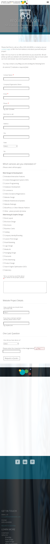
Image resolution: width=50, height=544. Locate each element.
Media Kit (7, 249)
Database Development (11, 187)
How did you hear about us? (11, 340)
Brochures (7, 225)
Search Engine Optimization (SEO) (15, 267)
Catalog (6, 232)
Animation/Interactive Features (14, 176)
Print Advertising (9, 260)
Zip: (4, 151)
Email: (5, 94)
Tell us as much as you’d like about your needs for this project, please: (13, 277)
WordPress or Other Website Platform (16, 208)
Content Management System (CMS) (16, 180)
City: (4, 133)
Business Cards (9, 229)
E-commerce (8, 190)
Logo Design (8, 246)
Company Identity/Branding (12, 235)
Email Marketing (9, 242)
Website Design (9, 197)
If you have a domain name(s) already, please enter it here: (12, 318)
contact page (5, 49)
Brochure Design (9, 222)
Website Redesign (9, 204)
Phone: (6, 103)
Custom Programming (11, 183)
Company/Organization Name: (12, 84)
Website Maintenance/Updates (14, 201)
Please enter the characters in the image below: (18, 348)
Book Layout (8, 218)
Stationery (7, 270)
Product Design (9, 263)
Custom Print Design (10, 239)
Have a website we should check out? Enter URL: (13, 307)
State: (5, 142)
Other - (14, 211)
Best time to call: (8, 114)
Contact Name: (8, 75)
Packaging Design (9, 253)
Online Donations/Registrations (14, 194)
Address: (6, 124)
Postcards (7, 256)
